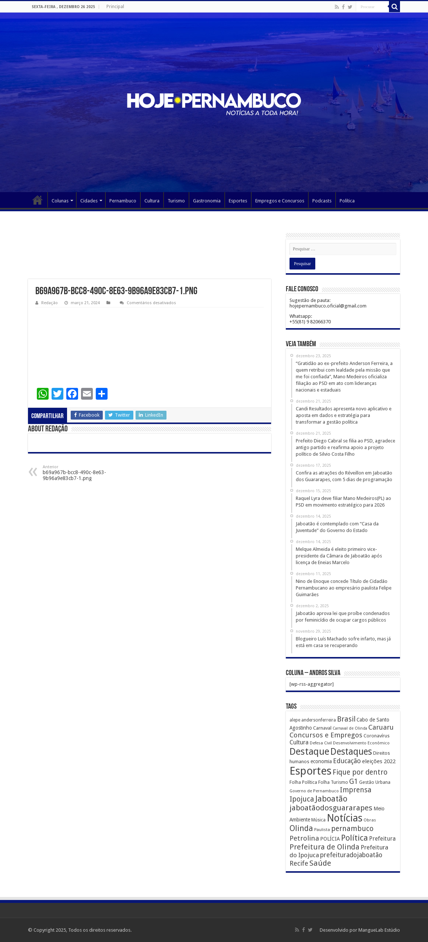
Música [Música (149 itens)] (318, 820)
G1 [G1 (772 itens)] (353, 781)
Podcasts (321, 201)
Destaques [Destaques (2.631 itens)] (351, 751)
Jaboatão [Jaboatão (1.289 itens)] (331, 798)
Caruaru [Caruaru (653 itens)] (381, 727)
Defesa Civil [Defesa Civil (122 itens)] (321, 742)
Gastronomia (207, 201)
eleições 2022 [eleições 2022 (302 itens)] (379, 761)
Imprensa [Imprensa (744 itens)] (355, 790)
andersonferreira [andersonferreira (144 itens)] (318, 720)
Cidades (89, 201)
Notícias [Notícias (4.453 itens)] (344, 818)
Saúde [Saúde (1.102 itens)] (320, 863)
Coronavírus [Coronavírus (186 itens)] (377, 735)
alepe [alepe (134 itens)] (295, 720)
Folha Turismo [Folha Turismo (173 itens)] (333, 782)
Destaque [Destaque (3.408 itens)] (309, 751)
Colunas (60, 201)
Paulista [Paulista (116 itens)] (322, 829)
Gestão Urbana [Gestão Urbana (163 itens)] (374, 782)
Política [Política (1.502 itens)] (354, 837)
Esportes (238, 201)
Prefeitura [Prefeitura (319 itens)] (382, 838)
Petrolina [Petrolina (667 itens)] (304, 838)
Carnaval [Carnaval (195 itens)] (322, 728)
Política (347, 201)
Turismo (176, 201)
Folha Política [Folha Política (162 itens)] (303, 782)
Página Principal (37, 200)
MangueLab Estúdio (379, 930)
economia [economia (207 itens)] (321, 761)
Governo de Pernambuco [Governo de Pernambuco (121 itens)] (314, 790)
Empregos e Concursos (279, 201)
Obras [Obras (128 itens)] (370, 820)
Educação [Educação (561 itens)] (347, 761)
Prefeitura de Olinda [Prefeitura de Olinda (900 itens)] (324, 846)
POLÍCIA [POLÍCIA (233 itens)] (330, 839)
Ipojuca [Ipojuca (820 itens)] (302, 799)
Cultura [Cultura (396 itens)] (299, 742)
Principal (115, 6)
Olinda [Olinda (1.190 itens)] (301, 828)
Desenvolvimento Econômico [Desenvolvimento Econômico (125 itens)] (361, 742)
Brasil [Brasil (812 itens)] (346, 719)
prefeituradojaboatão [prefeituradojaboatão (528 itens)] (351, 855)
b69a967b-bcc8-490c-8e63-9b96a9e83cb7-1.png (80, 473)
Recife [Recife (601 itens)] (299, 863)
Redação (49, 302)
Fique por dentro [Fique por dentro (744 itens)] (360, 772)
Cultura (151, 201)
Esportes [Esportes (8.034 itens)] (310, 771)
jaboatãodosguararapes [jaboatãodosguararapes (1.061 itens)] (331, 807)
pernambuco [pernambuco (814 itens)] (352, 828)
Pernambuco (122, 201)
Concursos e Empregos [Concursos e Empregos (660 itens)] (326, 735)
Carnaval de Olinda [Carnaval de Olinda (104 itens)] (350, 728)
